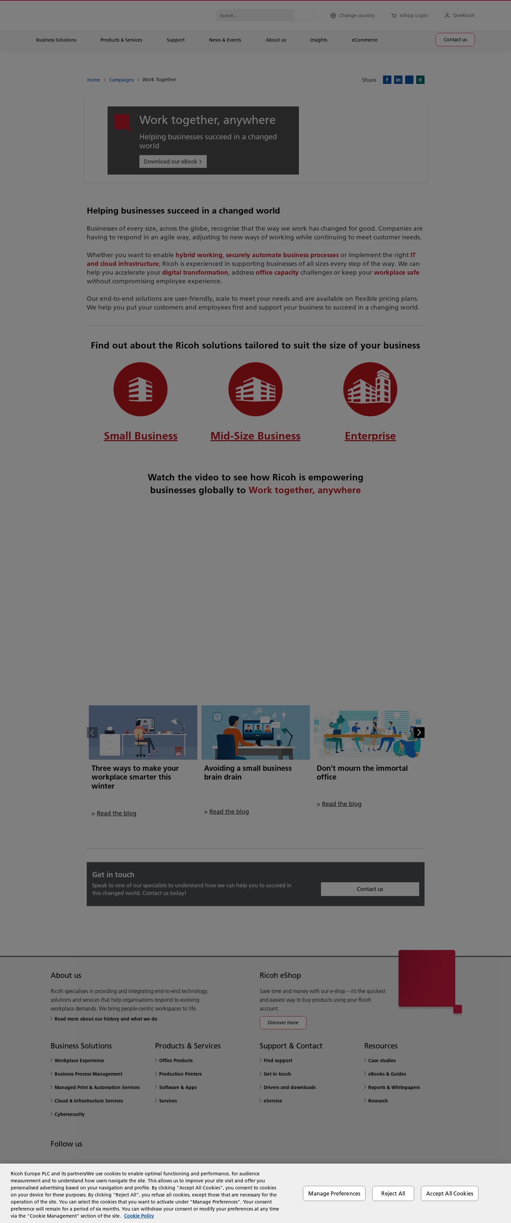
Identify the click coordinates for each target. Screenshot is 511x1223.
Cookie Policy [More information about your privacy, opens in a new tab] (139, 1216)
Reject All (393, 1193)
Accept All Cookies (449, 1193)
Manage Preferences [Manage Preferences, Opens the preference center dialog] (334, 1193)
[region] (255, 1193)
